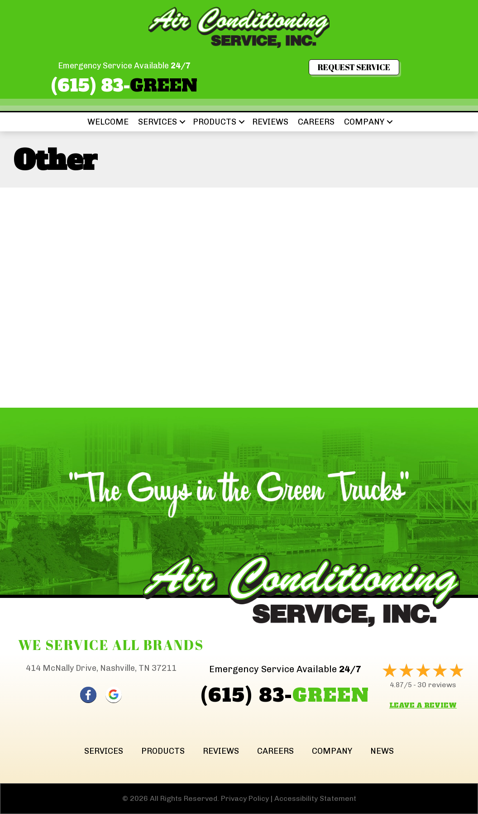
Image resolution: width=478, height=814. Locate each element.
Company (364, 122)
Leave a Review (423, 705)
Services (157, 122)
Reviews (270, 122)
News (382, 751)
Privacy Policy (245, 798)
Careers (316, 122)
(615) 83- (124, 85)
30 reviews (436, 684)
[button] (182, 121)
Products (214, 122)
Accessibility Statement (315, 798)
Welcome (108, 122)
